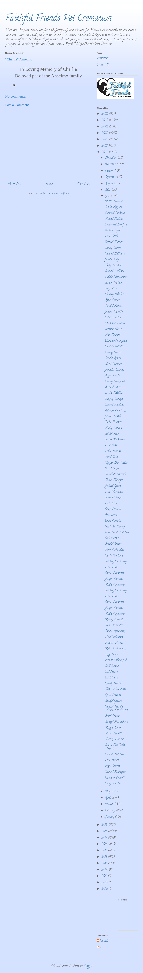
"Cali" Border (111, 538)
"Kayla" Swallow (114, 393)
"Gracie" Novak (112, 416)
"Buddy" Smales (113, 544)
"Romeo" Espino (113, 230)
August (109, 183)
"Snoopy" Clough (113, 399)
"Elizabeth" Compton (115, 341)
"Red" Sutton (111, 666)
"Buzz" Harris (112, 716)
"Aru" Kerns (111, 515)
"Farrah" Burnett (113, 242)
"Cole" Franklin (112, 317)
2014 (104, 857)
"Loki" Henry (111, 503)
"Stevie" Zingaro (113, 207)
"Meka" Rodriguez (114, 648)
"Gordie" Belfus (112, 259)
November (111, 164)
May (108, 791)
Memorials (103, 58)
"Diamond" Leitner (114, 323)
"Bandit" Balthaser (115, 254)
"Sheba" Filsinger (113, 480)
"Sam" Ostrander (113, 625)
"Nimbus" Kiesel (113, 329)
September (111, 177)
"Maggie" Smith (113, 728)
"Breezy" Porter (113, 352)
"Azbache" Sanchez (114, 410)
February (110, 810)
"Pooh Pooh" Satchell (116, 532)
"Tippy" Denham (113, 265)
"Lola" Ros (110, 445)
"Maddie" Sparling (114, 585)
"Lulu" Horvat (112, 451)
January (110, 817)
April (108, 798)
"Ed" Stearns (111, 677)
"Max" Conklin (112, 766)
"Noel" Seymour (113, 364)
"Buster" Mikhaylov (115, 660)
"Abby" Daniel (112, 300)
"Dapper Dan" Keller (116, 463)
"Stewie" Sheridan (114, 550)
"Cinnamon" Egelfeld (115, 224)
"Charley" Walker (114, 294)
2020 (105, 152)
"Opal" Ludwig (112, 695)
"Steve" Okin (111, 457)
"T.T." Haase (111, 672)
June (108, 196)
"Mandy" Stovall (113, 619)
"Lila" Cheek (111, 236)
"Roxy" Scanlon (112, 387)
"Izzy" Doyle (111, 654)
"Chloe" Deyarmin (114, 573)
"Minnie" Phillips (113, 219)
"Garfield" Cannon (114, 370)
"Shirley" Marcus (113, 739)
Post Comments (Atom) (56, 193)
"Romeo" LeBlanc (114, 271)
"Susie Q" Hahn (113, 497)
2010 (104, 876)
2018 (104, 831)
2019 (104, 825)
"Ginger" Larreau (113, 579)
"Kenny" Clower (113, 248)
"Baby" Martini (112, 783)
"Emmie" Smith (112, 521)
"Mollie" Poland (113, 201)
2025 (105, 120)
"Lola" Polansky (113, 306)
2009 (105, 882)
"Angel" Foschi (112, 375)
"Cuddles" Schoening (115, 277)
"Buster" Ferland (113, 556)
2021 (104, 146)
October (110, 171)
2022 (105, 139)
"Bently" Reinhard (114, 381)
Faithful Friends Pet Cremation (58, 19)
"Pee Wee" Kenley (114, 526)
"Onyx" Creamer (112, 509)
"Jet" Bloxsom (111, 434)
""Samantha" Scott (114, 778)
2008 (105, 889)
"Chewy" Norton (113, 683)
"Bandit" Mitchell (114, 754)
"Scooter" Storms (113, 643)
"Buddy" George (113, 701)
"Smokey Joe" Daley (115, 561)
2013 (104, 863)
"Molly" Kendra (113, 428)
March (109, 804)
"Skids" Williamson (115, 689)
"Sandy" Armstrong (114, 631)
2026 (105, 114)
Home (48, 184)
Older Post (83, 184)
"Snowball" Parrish (115, 474)
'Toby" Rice (110, 288)
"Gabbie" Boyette (113, 312)
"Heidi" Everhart (113, 637)
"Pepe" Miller (111, 567)
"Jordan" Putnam (113, 283)
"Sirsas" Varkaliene (114, 439)
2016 (104, 844)
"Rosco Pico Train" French (115, 747)
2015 (104, 850)
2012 (104, 870)
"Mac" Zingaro (112, 335)
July (108, 190)
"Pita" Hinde (111, 760)
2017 (104, 838)
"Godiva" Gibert (112, 486)
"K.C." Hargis (111, 468)
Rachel (104, 941)
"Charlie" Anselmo (114, 405)
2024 (105, 126)
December (111, 158)
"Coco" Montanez (113, 492)
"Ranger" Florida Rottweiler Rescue (116, 709)
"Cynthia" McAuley (115, 213)
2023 (105, 133)
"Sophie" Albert (112, 358)
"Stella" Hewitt (113, 733)
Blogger (87, 966)
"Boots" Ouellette (113, 346)
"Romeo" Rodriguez (115, 772)
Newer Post (14, 184)
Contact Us (103, 65)
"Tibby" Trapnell (113, 422)
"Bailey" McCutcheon (116, 722)
